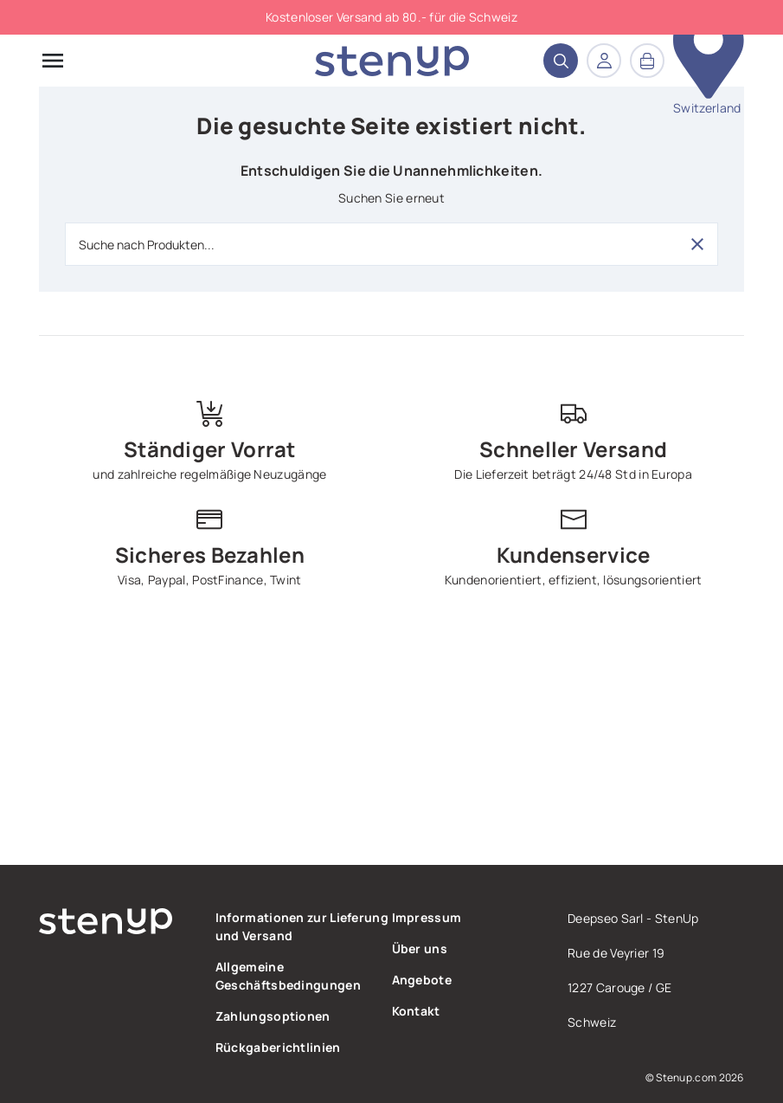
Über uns (419, 948)
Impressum (427, 917)
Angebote (422, 979)
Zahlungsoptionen (273, 1016)
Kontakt (416, 1011)
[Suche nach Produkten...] (391, 244)
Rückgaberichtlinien (278, 1047)
